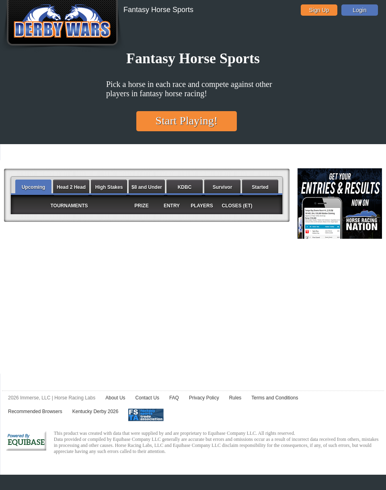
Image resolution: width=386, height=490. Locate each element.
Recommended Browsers (35, 411)
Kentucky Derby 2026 (95, 411)
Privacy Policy (204, 398)
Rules (235, 398)
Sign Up (319, 10)
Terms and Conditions (274, 398)
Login (359, 10)
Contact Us (147, 398)
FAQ (174, 398)
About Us (115, 398)
